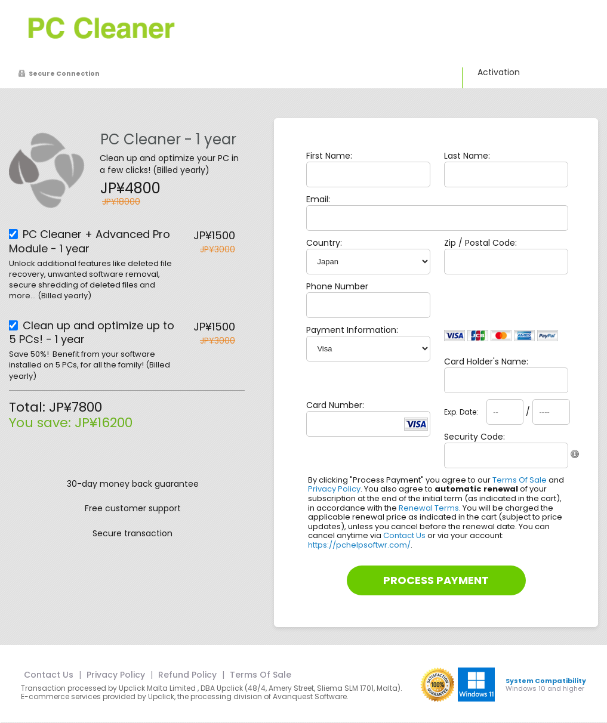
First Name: (329, 156)
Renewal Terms (429, 508)
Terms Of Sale (519, 480)
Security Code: (474, 437)
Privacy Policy (334, 489)
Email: (318, 199)
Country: (324, 243)
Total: (29, 407)
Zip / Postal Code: (480, 243)
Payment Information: (352, 330)
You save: (42, 422)
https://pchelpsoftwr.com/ (359, 545)
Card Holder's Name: (486, 361)
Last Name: (467, 156)
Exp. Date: (461, 412)
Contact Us (404, 535)
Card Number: (335, 405)
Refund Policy (187, 675)
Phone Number (337, 286)
